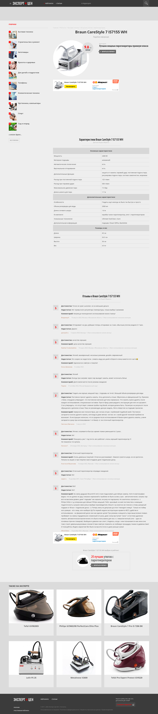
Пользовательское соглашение (50, 709)
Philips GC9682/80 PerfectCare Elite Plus (79, 626)
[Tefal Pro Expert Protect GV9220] (126, 658)
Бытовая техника (25, 32)
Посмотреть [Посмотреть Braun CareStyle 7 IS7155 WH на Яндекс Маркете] (70, 86)
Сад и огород (23, 123)
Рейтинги (49, 3)
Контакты (63, 707)
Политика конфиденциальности (69, 709)
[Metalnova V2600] (79, 658)
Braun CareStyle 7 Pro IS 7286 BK (127, 626)
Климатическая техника (29, 93)
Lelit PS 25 (31, 677)
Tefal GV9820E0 (31, 626)
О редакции (86, 3)
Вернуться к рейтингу (107, 51)
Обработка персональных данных (90, 709)
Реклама (17, 707)
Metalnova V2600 (79, 677)
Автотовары (23, 52)
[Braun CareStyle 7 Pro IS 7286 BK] (126, 606)
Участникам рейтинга (21, 710)
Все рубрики (14, 140)
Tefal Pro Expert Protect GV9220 (126, 677)
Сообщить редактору (124, 704)
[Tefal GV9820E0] (31, 606)
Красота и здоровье (26, 62)
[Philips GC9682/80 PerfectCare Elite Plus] (79, 606)
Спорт (20, 113)
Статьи (59, 3)
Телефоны (22, 83)
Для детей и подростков (28, 72)
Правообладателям (107, 709)
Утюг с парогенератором (99, 87)
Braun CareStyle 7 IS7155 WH (75, 82)
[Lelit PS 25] (31, 658)
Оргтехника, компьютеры (29, 103)
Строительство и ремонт (29, 42)
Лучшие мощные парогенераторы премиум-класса (123, 46)
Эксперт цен (23, 3)
